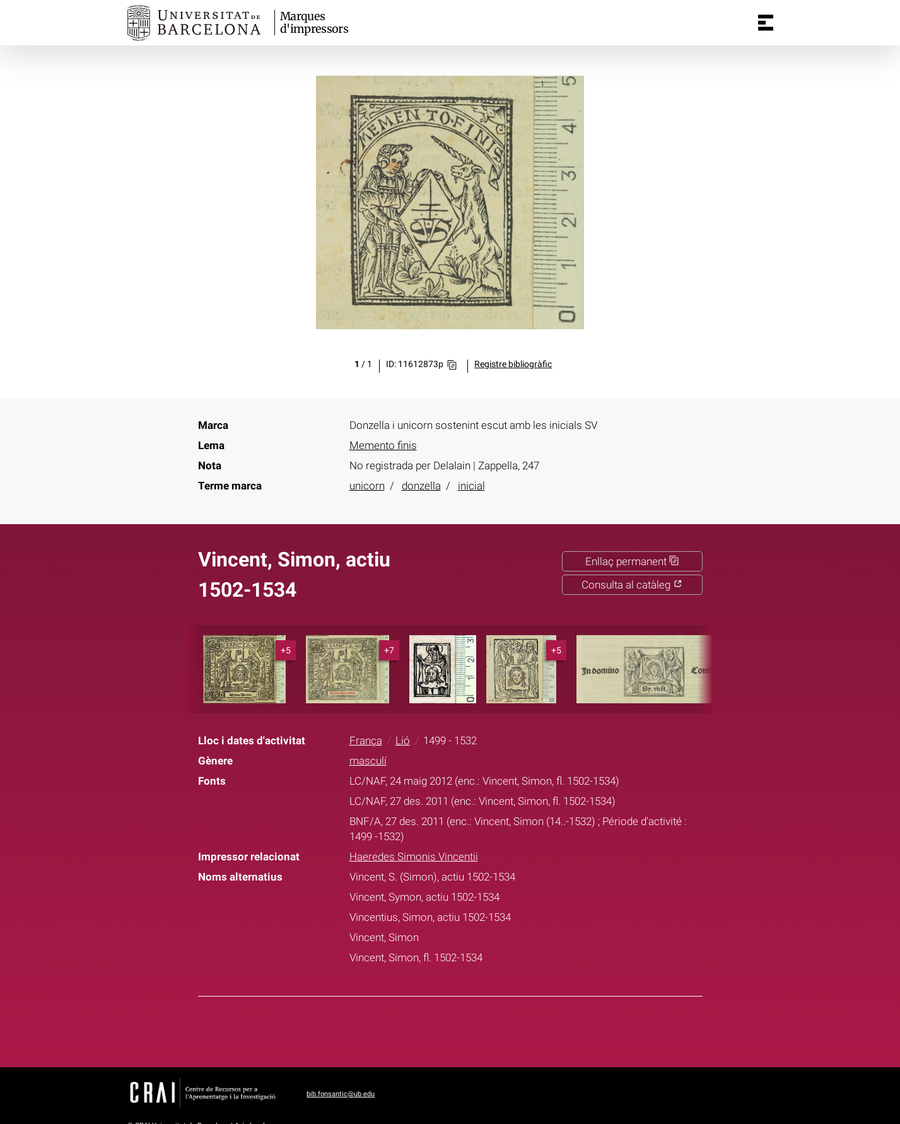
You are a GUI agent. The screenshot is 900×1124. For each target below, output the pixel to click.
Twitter (442, 1029)
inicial (471, 485)
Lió (402, 740)
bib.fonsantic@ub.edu (341, 1094)
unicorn (367, 485)
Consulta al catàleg (631, 584)
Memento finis (383, 445)
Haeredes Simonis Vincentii (413, 856)
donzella (421, 485)
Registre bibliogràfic (513, 364)
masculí (368, 760)
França (365, 740)
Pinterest (473, 1029)
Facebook (410, 1029)
